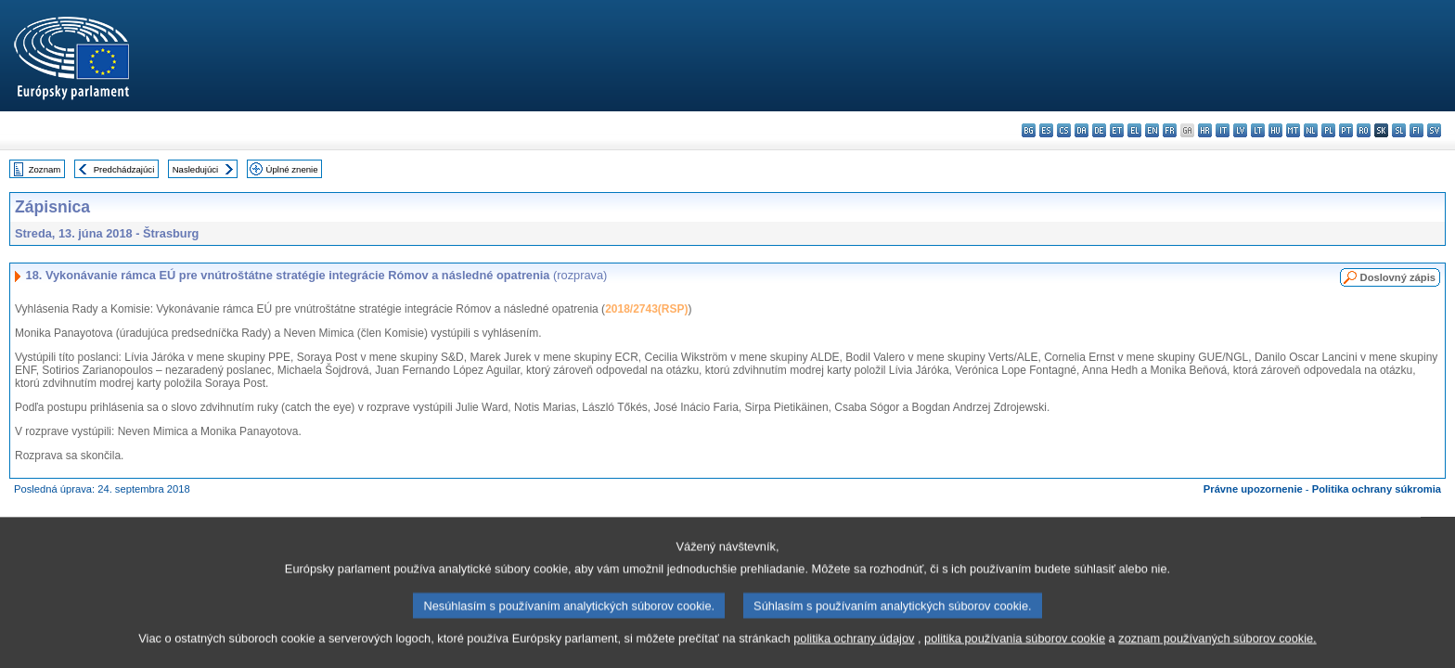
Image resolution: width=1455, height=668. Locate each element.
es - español (1046, 130)
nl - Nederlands (1311, 130)
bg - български (1029, 130)
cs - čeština (1064, 130)
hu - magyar (1275, 130)
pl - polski (1328, 130)
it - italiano (1223, 130)
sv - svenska (1434, 130)
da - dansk (1081, 130)
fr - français (1170, 130)
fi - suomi (1416, 130)
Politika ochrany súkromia (1376, 489)
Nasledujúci (196, 169)
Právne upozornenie (1253, 489)
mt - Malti (1293, 130)
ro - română (1364, 130)
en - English (1152, 130)
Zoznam (45, 169)
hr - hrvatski (1205, 130)
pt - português (1346, 130)
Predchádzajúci (124, 169)
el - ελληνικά (1134, 130)
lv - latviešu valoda (1240, 130)
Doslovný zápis (1398, 277)
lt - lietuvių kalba (1258, 130)
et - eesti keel (1117, 130)
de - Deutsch (1099, 130)
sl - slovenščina (1399, 130)
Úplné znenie (292, 169)
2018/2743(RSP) (646, 308)
